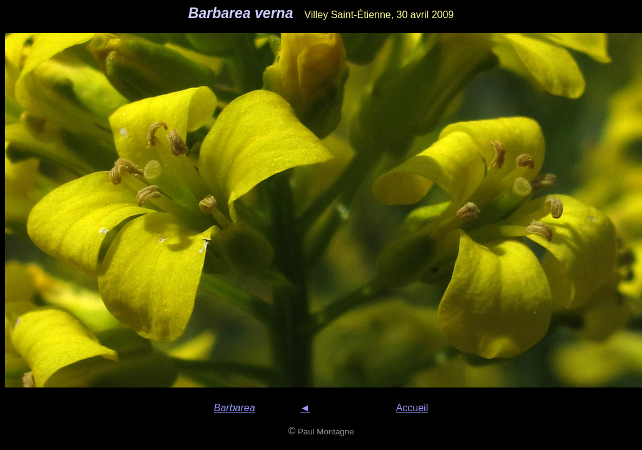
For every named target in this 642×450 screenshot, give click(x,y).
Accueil (412, 407)
